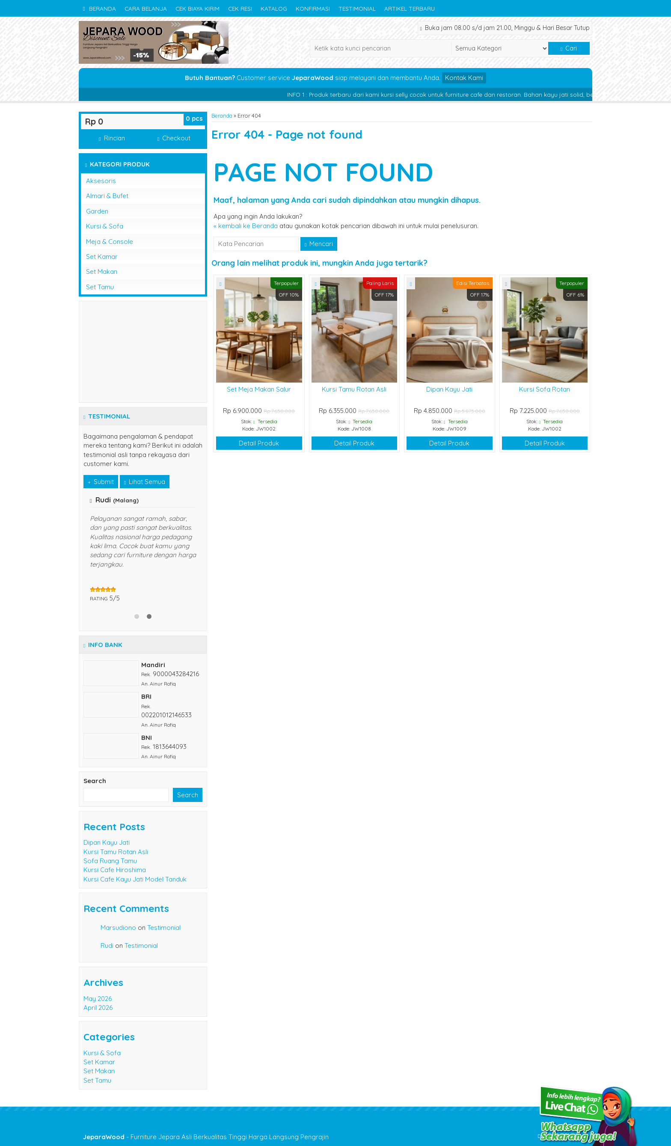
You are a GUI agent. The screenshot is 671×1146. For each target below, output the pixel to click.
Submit (101, 482)
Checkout (173, 138)
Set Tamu (100, 287)
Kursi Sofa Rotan (544, 389)
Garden (97, 211)
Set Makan (101, 271)
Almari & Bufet (107, 196)
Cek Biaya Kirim (197, 8)
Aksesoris (101, 181)
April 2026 (98, 1007)
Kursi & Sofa (104, 226)
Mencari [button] (319, 244)
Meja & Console (109, 242)
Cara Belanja (146, 8)
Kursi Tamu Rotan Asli (354, 389)
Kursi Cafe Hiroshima (114, 870)
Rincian (112, 138)
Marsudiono (118, 927)
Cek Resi (240, 8)
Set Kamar (102, 256)
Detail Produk (259, 443)
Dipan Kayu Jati (449, 389)
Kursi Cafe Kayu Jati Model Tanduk (135, 879)
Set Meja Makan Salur (259, 389)
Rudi (107, 945)
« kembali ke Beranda (246, 226)
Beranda (99, 8)
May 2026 (97, 999)
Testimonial (357, 8)
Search (94, 781)
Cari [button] (569, 48)
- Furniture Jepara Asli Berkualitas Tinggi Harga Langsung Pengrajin (206, 1137)
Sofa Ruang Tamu (110, 861)
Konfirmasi (313, 8)
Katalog (274, 8)
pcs (194, 118)
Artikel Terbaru (409, 8)
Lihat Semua (144, 482)
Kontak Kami (464, 78)
